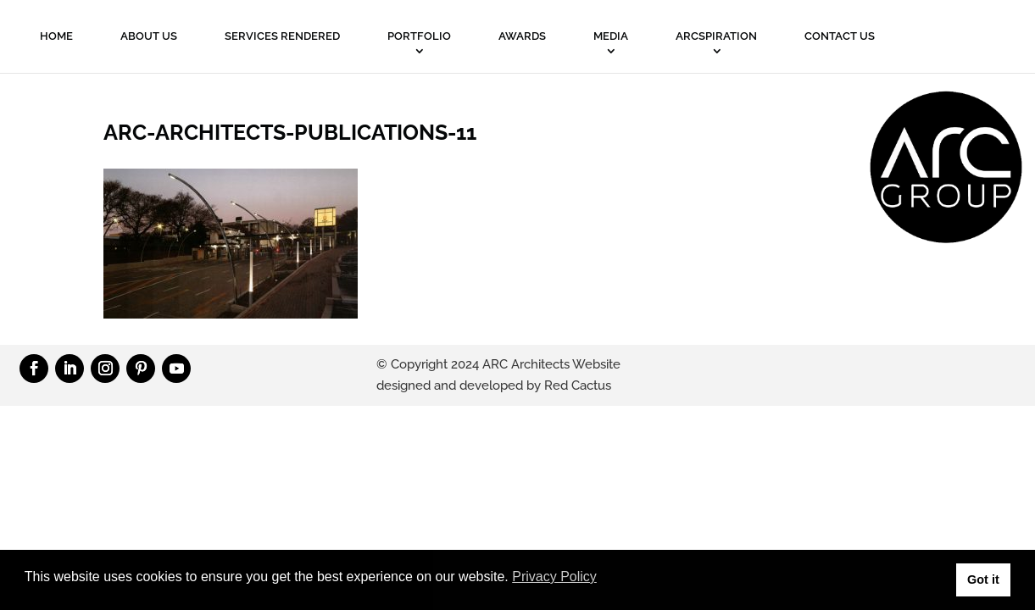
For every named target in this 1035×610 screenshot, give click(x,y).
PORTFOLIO (419, 36)
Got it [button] (983, 579)
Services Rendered (282, 36)
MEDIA (610, 36)
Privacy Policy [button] (554, 576)
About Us (148, 36)
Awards (522, 36)
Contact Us (839, 36)
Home (56, 36)
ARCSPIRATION (716, 36)
